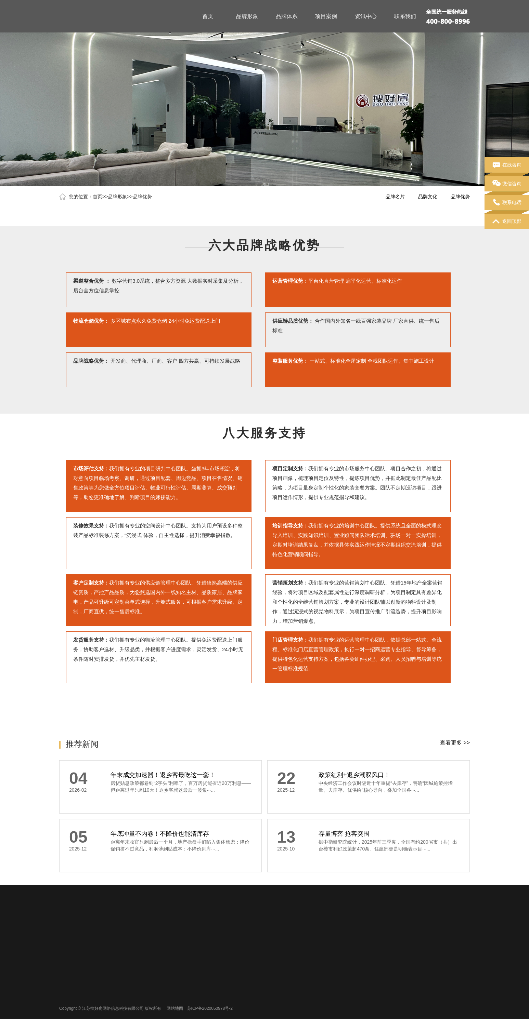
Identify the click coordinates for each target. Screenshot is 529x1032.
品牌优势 (142, 196)
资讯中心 (366, 16)
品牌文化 (427, 196)
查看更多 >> (455, 743)
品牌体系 (287, 16)
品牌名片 (395, 196)
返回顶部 (506, 221)
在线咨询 (506, 165)
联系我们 (405, 16)
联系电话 (506, 203)
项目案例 (326, 16)
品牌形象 (247, 16)
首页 (207, 16)
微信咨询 (506, 184)
